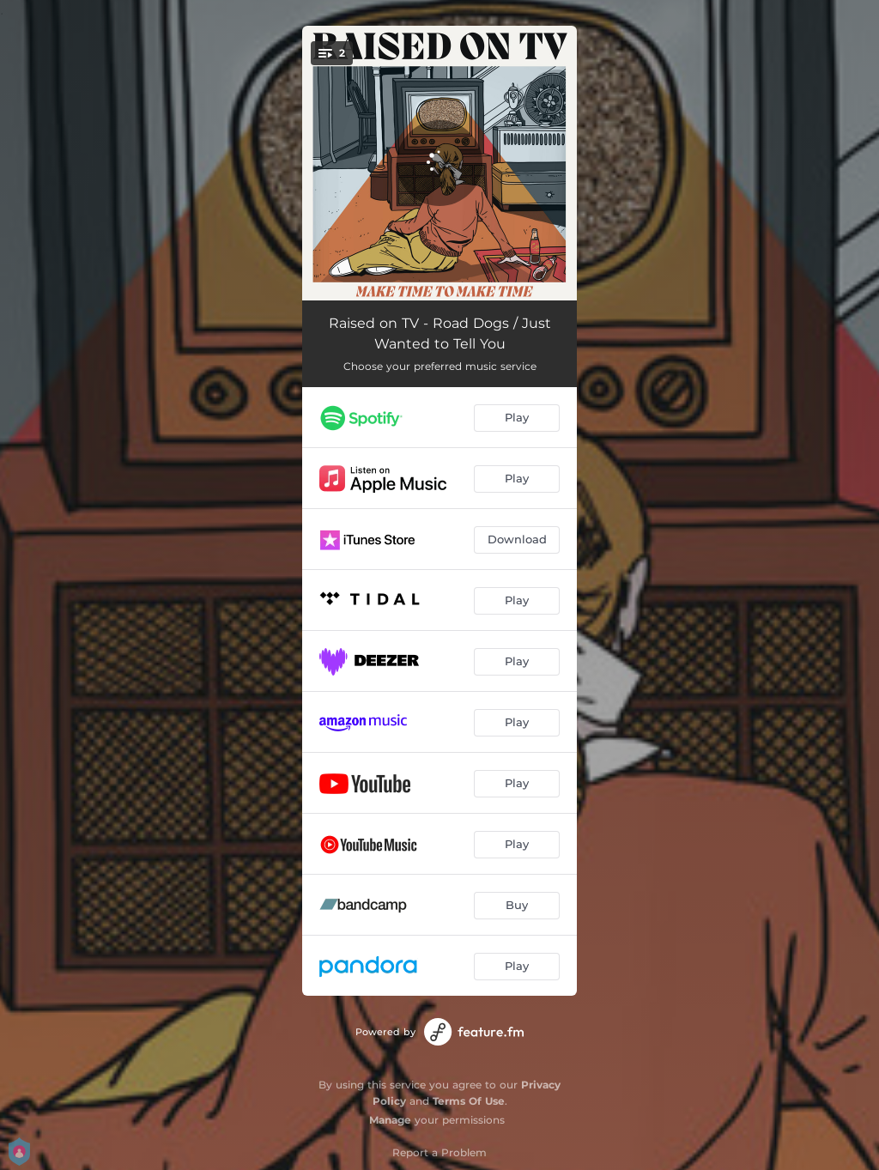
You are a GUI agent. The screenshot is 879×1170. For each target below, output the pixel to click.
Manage (390, 1119)
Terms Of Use (469, 1100)
